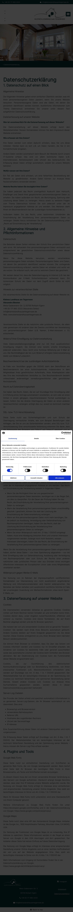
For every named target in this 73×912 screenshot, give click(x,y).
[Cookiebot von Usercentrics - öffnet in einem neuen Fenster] (62, 433)
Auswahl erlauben (36, 478)
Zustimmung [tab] (12, 438)
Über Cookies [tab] (60, 438)
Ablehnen (13, 478)
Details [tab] (36, 438)
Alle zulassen (59, 478)
